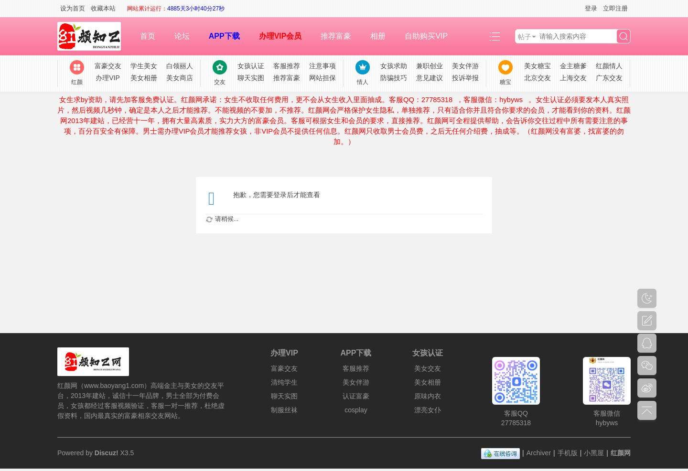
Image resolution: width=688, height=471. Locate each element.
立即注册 (615, 8)
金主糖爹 (573, 66)
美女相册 (143, 78)
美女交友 (427, 368)
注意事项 (322, 66)
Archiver (539, 453)
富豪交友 (108, 66)
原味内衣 (427, 396)
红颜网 (621, 453)
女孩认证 (250, 66)
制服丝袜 (284, 410)
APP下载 (224, 36)
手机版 (568, 453)
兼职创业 (429, 66)
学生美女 (143, 66)
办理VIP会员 (280, 36)
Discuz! (106, 453)
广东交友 (609, 78)
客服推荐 (286, 66)
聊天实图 (250, 78)
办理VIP (108, 78)
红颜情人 (609, 66)
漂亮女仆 (427, 410)
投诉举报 (465, 78)
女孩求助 (393, 66)
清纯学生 (284, 382)
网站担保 (322, 78)
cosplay (355, 410)
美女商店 (179, 78)
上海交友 (573, 78)
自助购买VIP (426, 36)
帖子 (524, 37)
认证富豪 (356, 396)
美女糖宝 (537, 66)
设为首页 (72, 8)
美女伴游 (465, 66)
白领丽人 (179, 66)
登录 (591, 8)
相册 (378, 36)
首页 (147, 36)
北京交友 (537, 78)
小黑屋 (594, 453)
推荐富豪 (336, 36)
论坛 (182, 36)
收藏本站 (103, 8)
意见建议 (429, 78)
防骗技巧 (393, 78)
